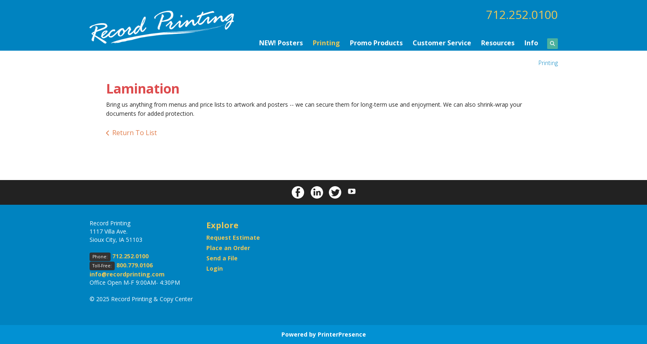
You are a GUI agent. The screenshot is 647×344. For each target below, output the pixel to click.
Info (531, 42)
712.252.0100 (522, 14)
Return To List (134, 132)
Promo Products (376, 42)
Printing (326, 42)
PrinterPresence (342, 334)
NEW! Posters (281, 42)
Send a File (222, 258)
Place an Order (228, 248)
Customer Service (442, 42)
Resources (498, 42)
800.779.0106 (134, 265)
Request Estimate (233, 237)
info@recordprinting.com (127, 274)
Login (214, 268)
